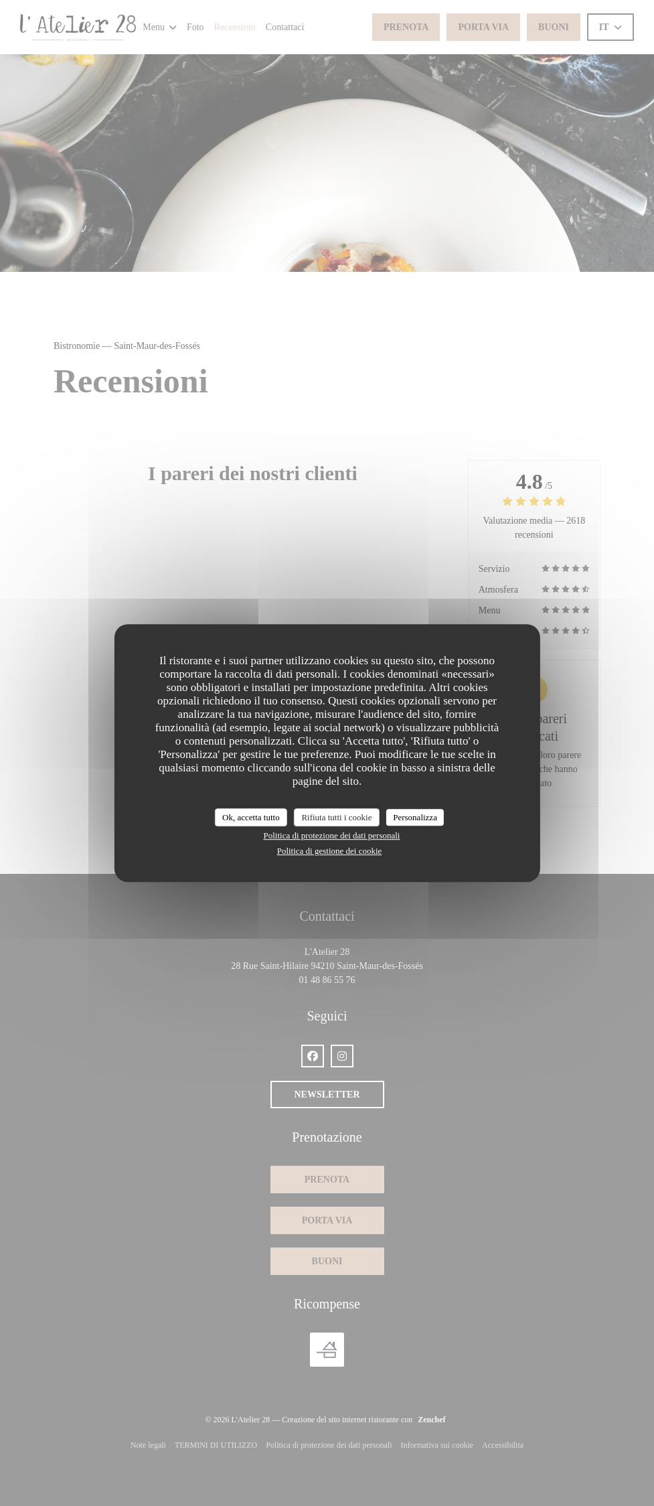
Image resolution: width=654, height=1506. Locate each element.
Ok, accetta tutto (251, 817)
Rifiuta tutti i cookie (336, 817)
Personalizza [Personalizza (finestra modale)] (415, 817)
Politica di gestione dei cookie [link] (329, 851)
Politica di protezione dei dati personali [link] (332, 835)
